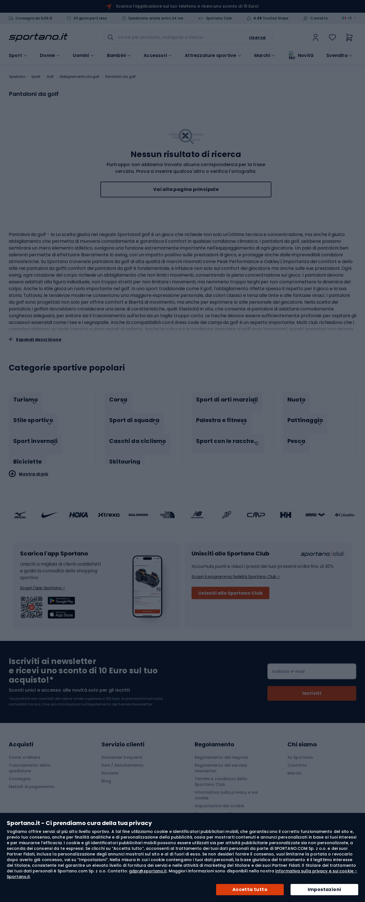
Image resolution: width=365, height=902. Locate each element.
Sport (36, 76)
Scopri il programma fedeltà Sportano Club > (236, 571)
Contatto (319, 18)
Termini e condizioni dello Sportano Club (221, 775)
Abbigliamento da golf (79, 76)
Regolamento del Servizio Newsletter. (120, 698)
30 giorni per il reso (90, 18)
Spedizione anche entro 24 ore (155, 18)
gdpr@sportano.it (148, 871)
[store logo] (38, 37)
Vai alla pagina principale (186, 189)
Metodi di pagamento (31, 781)
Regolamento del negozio (222, 751)
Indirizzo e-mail (288, 665)
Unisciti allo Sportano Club (230, 587)
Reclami (110, 767)
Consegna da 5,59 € (34, 18)
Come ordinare (24, 751)
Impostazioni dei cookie (219, 800)
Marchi (262, 55)
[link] (315, 37)
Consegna (19, 773)
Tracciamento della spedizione (29, 762)
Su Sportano (300, 751)
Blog (106, 775)
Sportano (17, 76)
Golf (50, 76)
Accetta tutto (249, 889)
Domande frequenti (122, 751)
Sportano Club (219, 18)
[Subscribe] (311, 687)
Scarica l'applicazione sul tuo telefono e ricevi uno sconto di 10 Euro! (187, 6)
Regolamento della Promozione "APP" (215, 810)
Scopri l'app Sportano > (42, 582)
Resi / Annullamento (123, 759)
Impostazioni (324, 889)
